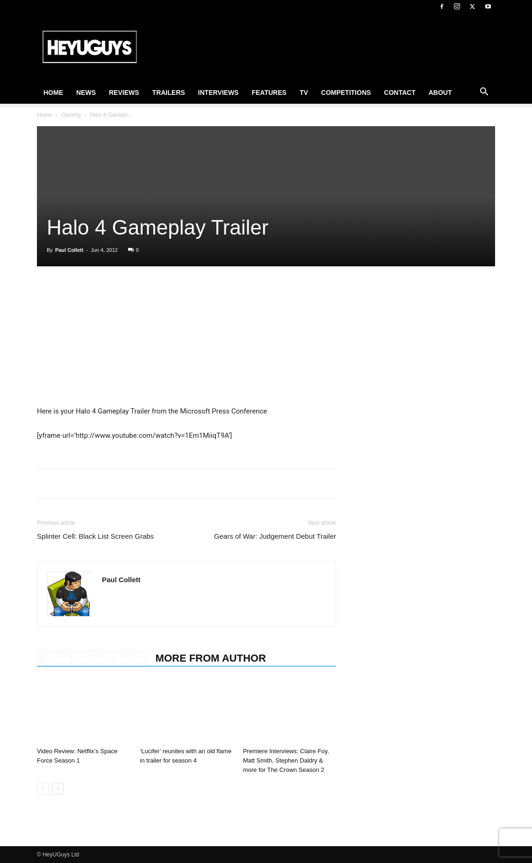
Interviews (218, 92)
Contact (399, 92)
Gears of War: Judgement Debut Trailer (275, 536)
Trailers (168, 92)
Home (53, 92)
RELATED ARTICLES (93, 658)
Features (269, 92)
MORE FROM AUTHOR (211, 658)
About (440, 92)
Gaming (71, 115)
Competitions (346, 92)
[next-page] (58, 788)
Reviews (124, 92)
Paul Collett (69, 250)
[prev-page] (43, 788)
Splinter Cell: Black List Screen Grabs (95, 536)
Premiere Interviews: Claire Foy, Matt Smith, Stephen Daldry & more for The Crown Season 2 (286, 760)
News (86, 92)
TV (304, 92)
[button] (484, 93)
